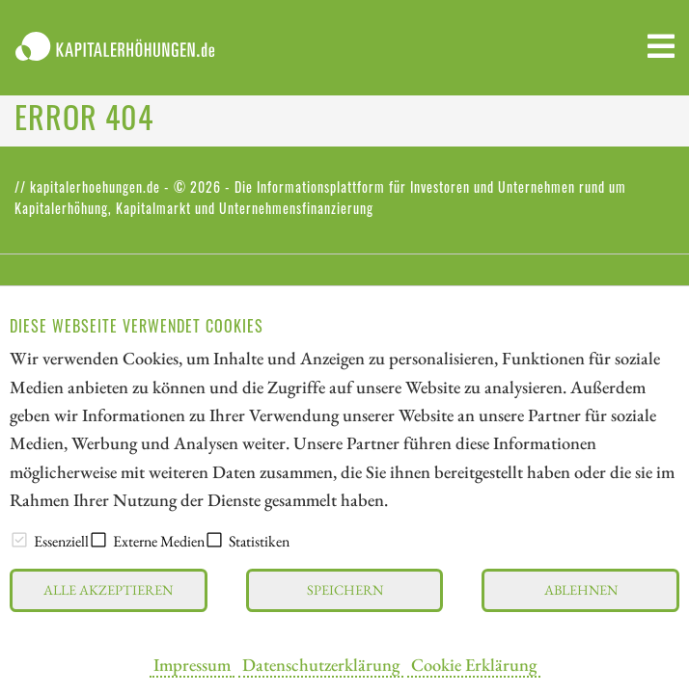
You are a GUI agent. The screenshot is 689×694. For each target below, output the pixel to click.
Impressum (192, 664)
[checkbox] (19, 539)
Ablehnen (581, 589)
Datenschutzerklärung (321, 664)
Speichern (345, 589)
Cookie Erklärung (474, 664)
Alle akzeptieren (108, 589)
